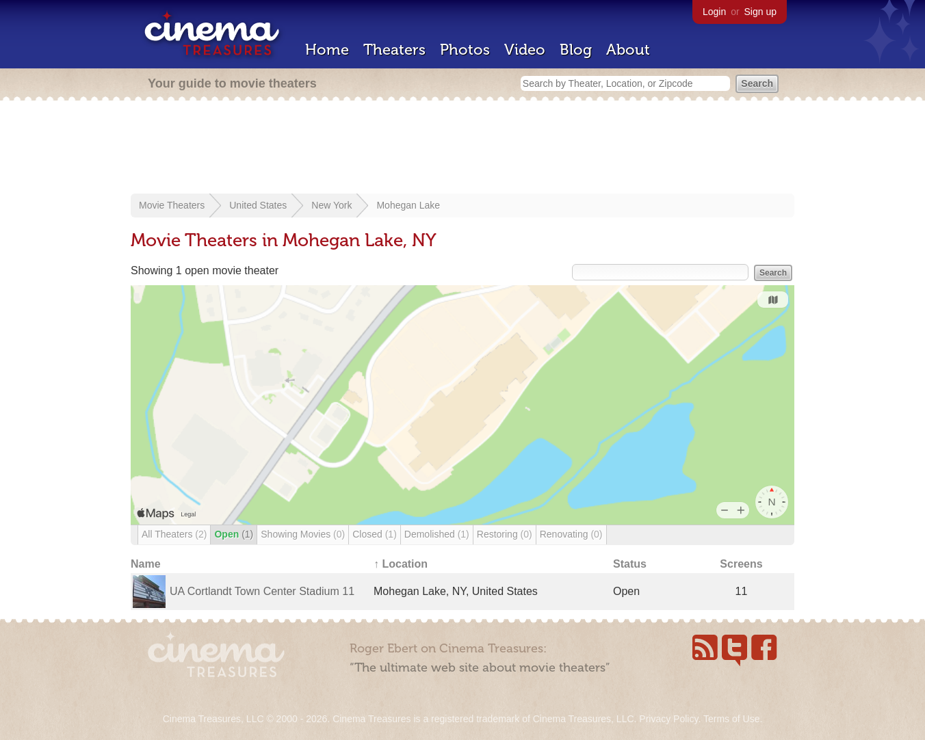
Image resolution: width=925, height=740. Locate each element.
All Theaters (174, 534)
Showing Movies (303, 534)
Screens (741, 564)
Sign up (760, 11)
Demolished (436, 534)
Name (146, 564)
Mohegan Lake (408, 205)
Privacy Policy (668, 718)
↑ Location (401, 564)
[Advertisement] (462, 148)
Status (630, 564)
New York (331, 205)
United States (258, 205)
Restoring (504, 534)
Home (327, 49)
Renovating (571, 534)
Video (524, 49)
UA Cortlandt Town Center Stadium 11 (262, 591)
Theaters (394, 49)
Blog (576, 49)
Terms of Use (731, 718)
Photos (465, 49)
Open (233, 534)
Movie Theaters (172, 205)
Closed (374, 534)
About (628, 49)
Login (714, 11)
